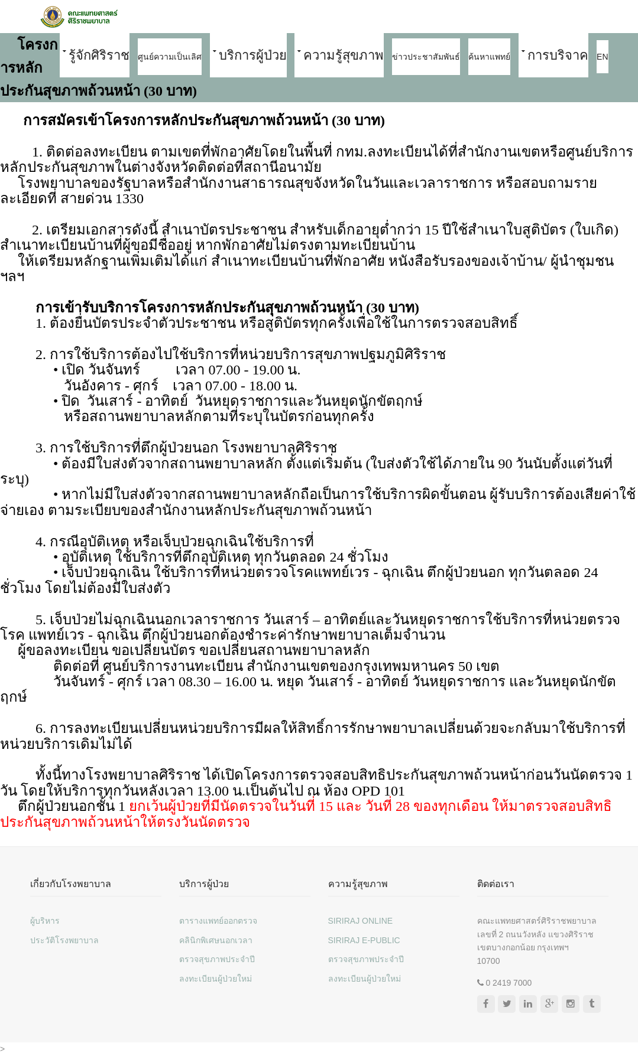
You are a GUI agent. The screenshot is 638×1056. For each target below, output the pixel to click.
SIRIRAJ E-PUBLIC (364, 940)
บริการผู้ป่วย (253, 55)
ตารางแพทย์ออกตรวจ (218, 920)
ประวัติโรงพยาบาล (64, 940)
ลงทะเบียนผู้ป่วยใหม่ (215, 978)
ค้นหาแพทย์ (489, 56)
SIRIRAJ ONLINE (360, 920)
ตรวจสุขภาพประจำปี (217, 959)
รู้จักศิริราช (99, 55)
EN (602, 56)
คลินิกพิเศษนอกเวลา (215, 940)
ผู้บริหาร (45, 920)
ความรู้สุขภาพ (343, 55)
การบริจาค (557, 55)
